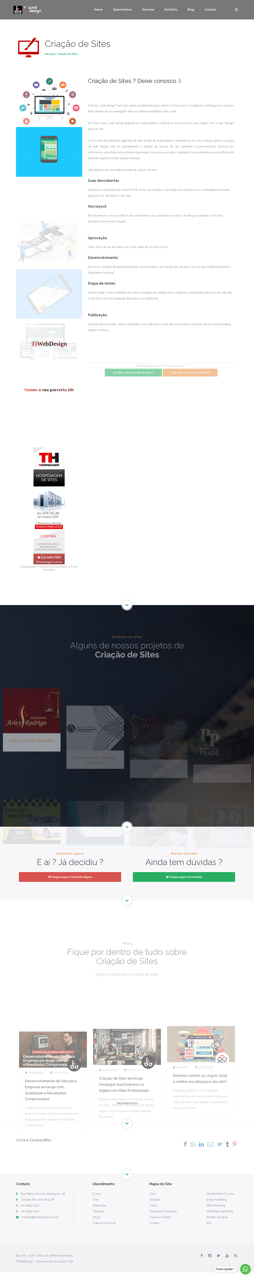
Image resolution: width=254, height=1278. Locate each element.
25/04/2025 (59, 1125)
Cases (153, 1205)
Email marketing (216, 1199)
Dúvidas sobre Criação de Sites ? (133, 379)
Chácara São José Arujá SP (37, 1199)
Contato (210, 9)
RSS (208, 1223)
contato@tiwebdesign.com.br (37, 1217)
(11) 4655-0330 (27, 1205)
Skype (97, 1217)
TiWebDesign (34, 1125)
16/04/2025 (133, 1120)
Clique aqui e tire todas (184, 877)
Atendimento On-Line (220, 1193)
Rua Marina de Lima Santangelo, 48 (43, 1193)
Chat (95, 1199)
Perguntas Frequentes (163, 1211)
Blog (191, 9)
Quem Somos (122, 9)
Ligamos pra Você (104, 1223)
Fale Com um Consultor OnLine (190, 379)
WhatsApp (99, 1205)
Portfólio (171, 9)
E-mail (97, 1193)
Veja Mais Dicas (127, 1107)
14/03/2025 (204, 1114)
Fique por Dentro (160, 1217)
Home (98, 9)
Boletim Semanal (217, 1217)
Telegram (99, 1211)
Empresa (155, 1199)
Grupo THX (181, 1114)
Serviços (148, 9)
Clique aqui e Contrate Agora (70, 877)
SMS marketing (215, 1205)
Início (153, 1193)
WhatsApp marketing (219, 1211)
